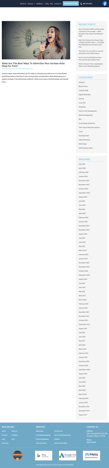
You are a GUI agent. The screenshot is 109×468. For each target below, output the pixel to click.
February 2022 (83, 304)
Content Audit (83, 90)
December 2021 (84, 312)
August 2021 (83, 328)
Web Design (83, 144)
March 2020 (83, 394)
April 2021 (82, 345)
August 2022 (83, 279)
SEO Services (58, 431)
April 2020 (82, 390)
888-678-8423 (87, 3)
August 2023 (83, 234)
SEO (80, 119)
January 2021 (83, 357)
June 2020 (82, 382)
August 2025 (83, 197)
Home (3, 431)
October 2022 (83, 271)
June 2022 (82, 287)
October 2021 (83, 320)
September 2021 (84, 324)
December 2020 (84, 361)
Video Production (41, 443)
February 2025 (83, 217)
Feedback (39, 3)
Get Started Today (70, 3)
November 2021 (84, 316)
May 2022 (82, 291)
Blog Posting (83, 86)
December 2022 (84, 263)
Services (30, 3)
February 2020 (83, 398)
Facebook (105, 3)
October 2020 (83, 365)
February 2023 (83, 254)
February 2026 (83, 172)
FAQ (51, 3)
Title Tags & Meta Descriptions (89, 127)
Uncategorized (84, 135)
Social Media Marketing (87, 123)
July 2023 (82, 238)
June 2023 (82, 242)
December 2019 (84, 406)
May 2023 (82, 246)
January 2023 (83, 258)
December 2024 (84, 226)
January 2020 (83, 402)
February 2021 (83, 353)
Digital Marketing (27, 68)
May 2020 (82, 386)
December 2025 (84, 180)
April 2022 (82, 295)
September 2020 (84, 369)
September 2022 (84, 275)
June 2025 (82, 205)
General (81, 98)
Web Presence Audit (85, 148)
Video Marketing (84, 140)
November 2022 (84, 267)
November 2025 (84, 184)
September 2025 (84, 193)
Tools (81, 131)
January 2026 (83, 176)
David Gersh (7, 68)
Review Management (86, 115)
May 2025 (82, 209)
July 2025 (82, 201)
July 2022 (82, 283)
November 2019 (84, 411)
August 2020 (83, 374)
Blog (47, 3)
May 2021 (82, 341)
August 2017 (83, 415)
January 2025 (83, 221)
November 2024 (84, 230)
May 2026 (82, 164)
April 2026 (82, 168)
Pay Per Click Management (88, 111)
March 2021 (83, 349)
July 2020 (82, 378)
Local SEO (82, 103)
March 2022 (83, 300)
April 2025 (82, 213)
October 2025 (83, 189)
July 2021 (82, 332)
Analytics (82, 82)
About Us (23, 3)
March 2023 (83, 250)
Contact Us (57, 3)
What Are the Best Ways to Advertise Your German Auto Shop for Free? (33, 64)
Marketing (82, 107)
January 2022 (83, 308)
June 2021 (82, 337)
